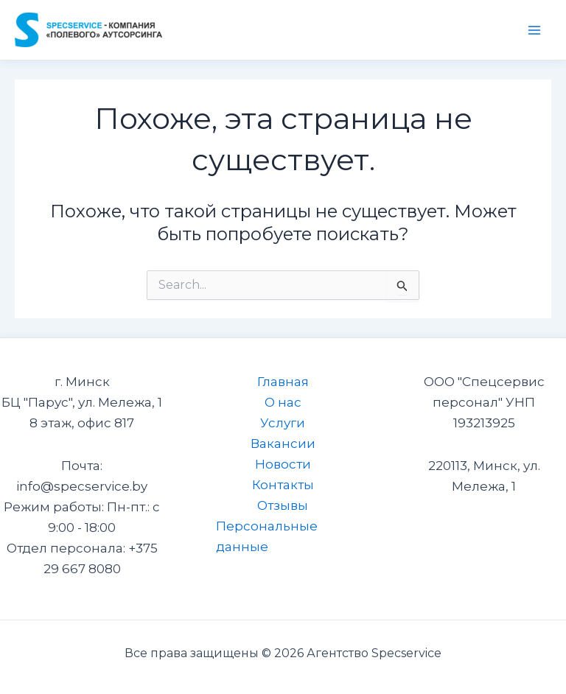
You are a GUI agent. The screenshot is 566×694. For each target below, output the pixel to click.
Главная (283, 381)
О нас (283, 402)
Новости (283, 464)
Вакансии (283, 443)
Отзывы (282, 505)
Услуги (282, 423)
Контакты (283, 484)
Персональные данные (267, 536)
